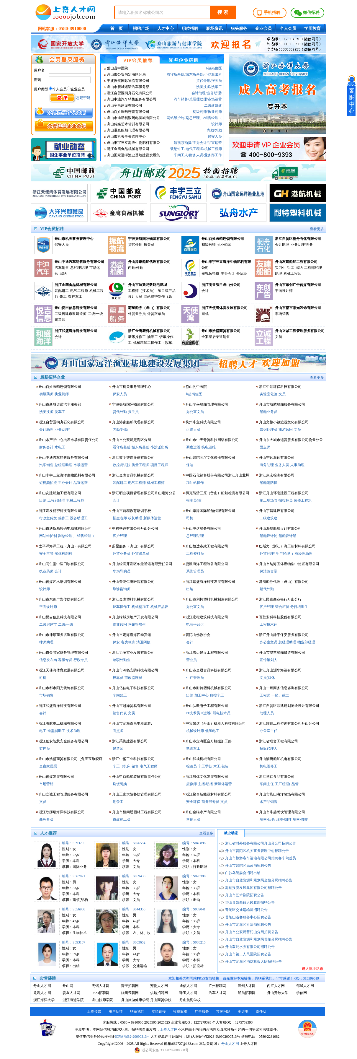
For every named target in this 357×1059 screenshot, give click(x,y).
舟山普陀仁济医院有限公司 (133, 582)
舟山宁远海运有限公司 (276, 458)
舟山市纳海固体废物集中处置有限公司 (289, 564)
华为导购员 (121, 571)
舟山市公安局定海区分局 (126, 74)
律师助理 (46, 642)
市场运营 (215, 99)
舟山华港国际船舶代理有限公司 (210, 511)
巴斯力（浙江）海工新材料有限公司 (287, 546)
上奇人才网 (169, 1029)
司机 (205, 314)
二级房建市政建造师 (70, 314)
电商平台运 (195, 624)
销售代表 (120, 713)
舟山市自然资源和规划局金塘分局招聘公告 (258, 880)
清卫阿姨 (143, 642)
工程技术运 (268, 624)
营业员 (191, 660)
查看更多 (317, 229)
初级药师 (200, 112)
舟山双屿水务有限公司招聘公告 (250, 947)
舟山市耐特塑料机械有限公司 (209, 688)
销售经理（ (213, 118)
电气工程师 (194, 149)
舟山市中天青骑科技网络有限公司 (212, 440)
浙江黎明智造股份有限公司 (133, 458)
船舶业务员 (268, 412)
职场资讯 (214, 28)
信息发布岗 (48, 660)
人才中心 (165, 28)
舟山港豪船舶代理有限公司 (128, 130)
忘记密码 (83, 98)
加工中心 (201, 695)
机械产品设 (159, 607)
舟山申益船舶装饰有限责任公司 (137, 777)
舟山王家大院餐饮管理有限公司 (137, 794)
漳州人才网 (247, 986)
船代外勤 (267, 589)
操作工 (63, 518)
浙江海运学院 (73, 1000)
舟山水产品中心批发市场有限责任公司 (69, 440)
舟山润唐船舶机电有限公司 (280, 759)
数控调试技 (121, 465)
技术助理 (73, 731)
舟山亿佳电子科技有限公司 (133, 688)
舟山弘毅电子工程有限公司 (207, 706)
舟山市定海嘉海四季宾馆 (131, 635)
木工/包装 (220, 766)
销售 (135, 766)
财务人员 (196, 155)
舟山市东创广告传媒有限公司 (298, 285)
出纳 (63, 273)
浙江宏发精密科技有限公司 (60, 511)
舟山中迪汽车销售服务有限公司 (131, 99)
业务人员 (282, 465)
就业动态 (231, 833)
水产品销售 (268, 802)
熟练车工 (193, 748)
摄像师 (191, 784)
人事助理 (297, 465)
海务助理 (267, 465)
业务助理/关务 (302, 245)
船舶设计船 (287, 536)
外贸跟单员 (156, 314)
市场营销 (46, 784)
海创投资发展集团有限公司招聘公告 (253, 888)
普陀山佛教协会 (198, 635)
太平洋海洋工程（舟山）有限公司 (65, 546)
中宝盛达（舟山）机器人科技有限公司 (216, 723)
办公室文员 (195, 412)
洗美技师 (203, 87)
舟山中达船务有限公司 (203, 528)
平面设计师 (284, 291)
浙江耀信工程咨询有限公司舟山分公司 (289, 723)
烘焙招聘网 (159, 993)
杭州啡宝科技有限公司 (203, 422)
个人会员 (288, 28)
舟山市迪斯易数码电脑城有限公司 (133, 118)
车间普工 (120, 695)
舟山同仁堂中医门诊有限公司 (62, 564)
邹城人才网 (305, 986)
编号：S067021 (73, 876)
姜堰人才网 (71, 993)
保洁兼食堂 (268, 571)
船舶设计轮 (268, 536)
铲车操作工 (121, 607)
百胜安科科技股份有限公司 (280, 617)
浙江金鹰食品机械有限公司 (128, 149)
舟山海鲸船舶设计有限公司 (280, 528)
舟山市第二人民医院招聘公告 (248, 954)
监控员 (44, 748)
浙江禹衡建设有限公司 (130, 741)
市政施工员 (121, 819)
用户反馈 (116, 1011)
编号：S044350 (133, 909)
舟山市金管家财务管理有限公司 (63, 652)
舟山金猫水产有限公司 (203, 812)
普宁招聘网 (130, 986)
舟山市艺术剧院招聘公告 (244, 895)
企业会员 (263, 28)
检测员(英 (194, 500)
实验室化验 (268, 394)
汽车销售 (181, 99)
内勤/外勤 (214, 130)
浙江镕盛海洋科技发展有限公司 (210, 582)
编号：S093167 (73, 942)
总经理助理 (198, 99)
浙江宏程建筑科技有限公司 (207, 617)
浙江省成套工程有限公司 (278, 741)
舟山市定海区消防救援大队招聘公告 (253, 961)
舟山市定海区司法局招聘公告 (248, 925)
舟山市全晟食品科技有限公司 (209, 670)
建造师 (118, 748)
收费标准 (180, 1011)
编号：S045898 (194, 843)
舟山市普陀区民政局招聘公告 (248, 865)
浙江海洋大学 (44, 1000)
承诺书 (243, 1011)
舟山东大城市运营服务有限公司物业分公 (291, 440)
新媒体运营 (152, 518)
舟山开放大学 (277, 993)
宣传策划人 (268, 660)
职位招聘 (190, 28)
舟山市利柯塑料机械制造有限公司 (212, 599)
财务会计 (46, 447)
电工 (42, 731)
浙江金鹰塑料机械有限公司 (149, 331)
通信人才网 (188, 986)
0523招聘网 (100, 993)
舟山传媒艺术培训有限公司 (128, 124)
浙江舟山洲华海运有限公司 (280, 670)
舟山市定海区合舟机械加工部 (209, 741)
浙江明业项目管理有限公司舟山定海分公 (144, 493)
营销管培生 (137, 624)
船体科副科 (63, 554)
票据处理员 (268, 429)
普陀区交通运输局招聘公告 (246, 910)
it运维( (206, 713)
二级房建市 (48, 624)
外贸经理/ (267, 554)
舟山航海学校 (190, 1000)
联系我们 (137, 1011)
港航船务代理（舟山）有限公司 (284, 582)
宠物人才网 (159, 986)
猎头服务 (239, 28)
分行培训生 (299, 607)
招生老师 (120, 518)
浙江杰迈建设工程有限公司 (207, 652)
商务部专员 (210, 802)
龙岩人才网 (42, 993)
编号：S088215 (194, 942)
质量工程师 (140, 465)
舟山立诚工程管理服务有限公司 (300, 331)
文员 (278, 337)
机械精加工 (140, 607)
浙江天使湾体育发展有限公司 (225, 308)
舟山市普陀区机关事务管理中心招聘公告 (257, 851)
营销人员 (193, 819)
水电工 (60, 447)
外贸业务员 (137, 314)
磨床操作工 (137, 337)
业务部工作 (213, 155)
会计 (205, 291)
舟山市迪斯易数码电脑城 (147, 285)
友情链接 (47, 978)
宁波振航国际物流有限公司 (128, 81)
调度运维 (193, 447)
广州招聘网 (217, 986)
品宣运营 (215, 143)
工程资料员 (195, 554)
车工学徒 (205, 766)
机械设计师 (195, 731)
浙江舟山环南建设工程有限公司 (284, 493)
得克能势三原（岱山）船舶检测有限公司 (217, 493)
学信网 (301, 993)
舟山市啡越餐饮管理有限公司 (282, 812)
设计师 (216, 124)
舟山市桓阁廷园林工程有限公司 (137, 812)
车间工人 (181, 155)
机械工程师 (213, 149)
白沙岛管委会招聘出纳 (243, 873)
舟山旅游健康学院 (134, 1000)
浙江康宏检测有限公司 (276, 475)
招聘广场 (141, 28)
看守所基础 (175, 74)
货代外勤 (203, 81)
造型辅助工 (56, 731)
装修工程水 (303, 500)
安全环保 (193, 802)
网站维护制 (175, 118)
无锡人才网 (100, 986)
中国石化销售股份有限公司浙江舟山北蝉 (217, 475)
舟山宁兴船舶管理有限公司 (207, 404)
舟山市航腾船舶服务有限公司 (282, 404)
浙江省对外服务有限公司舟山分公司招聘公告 (260, 843)
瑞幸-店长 (267, 819)
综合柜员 (282, 607)
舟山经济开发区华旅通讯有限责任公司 (142, 564)
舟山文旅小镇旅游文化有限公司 (284, 422)
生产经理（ (285, 554)
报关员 (216, 81)
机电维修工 (268, 766)
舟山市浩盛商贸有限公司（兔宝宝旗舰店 (70, 759)
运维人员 (193, 429)
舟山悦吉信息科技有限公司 (76, 308)
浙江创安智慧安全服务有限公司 (63, 741)
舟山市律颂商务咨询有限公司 (62, 635)
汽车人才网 (217, 993)
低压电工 (212, 731)
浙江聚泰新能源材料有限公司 (209, 794)
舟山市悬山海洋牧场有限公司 (282, 794)
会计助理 (198, 93)
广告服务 (202, 1011)
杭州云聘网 (130, 993)
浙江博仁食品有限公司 (276, 777)
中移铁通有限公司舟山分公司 (135, 528)
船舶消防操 (268, 483)
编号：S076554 (133, 843)
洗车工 (216, 87)
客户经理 (120, 536)
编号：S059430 (133, 876)
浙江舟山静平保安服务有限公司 (284, 635)
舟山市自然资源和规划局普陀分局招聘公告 (258, 939)
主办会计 (200, 143)
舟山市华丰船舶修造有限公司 (282, 652)
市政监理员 (133, 678)
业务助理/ (214, 93)
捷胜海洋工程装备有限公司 (207, 564)
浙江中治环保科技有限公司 (280, 387)
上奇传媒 (94, 1011)
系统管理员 (195, 571)
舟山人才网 (42, 986)
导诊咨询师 (121, 589)
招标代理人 (268, 748)
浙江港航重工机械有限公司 (60, 723)
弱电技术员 (221, 713)
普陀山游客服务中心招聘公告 (248, 917)
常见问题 (223, 1011)
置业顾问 (120, 624)
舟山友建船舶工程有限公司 (296, 262)
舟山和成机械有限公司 (203, 759)
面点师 (118, 731)
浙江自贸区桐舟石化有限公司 (130, 93)
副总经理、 (194, 118)
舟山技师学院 (102, 1000)
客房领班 (128, 642)
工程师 (265, 695)
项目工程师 (159, 465)
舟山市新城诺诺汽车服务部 (128, 87)
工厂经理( (282, 784)
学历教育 (312, 28)
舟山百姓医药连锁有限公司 (128, 112)
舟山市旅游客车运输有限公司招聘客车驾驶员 (260, 858)
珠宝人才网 (188, 993)
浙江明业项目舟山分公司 (221, 285)
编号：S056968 (73, 909)
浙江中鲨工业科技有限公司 (133, 759)
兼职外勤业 (121, 660)
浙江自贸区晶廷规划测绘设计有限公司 (289, 706)
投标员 (118, 678)
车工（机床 (121, 766)
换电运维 (209, 447)
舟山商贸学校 (160, 1000)
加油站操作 (195, 483)
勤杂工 (118, 802)
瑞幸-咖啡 (284, 819)
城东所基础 (194, 74)
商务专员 (46, 819)
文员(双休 (267, 678)
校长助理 (135, 518)
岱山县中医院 (117, 68)
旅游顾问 (286, 429)
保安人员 (215, 136)
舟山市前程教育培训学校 (131, 511)
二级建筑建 (213, 105)
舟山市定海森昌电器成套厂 (133, 723)
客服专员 (65, 660)
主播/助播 (205, 784)
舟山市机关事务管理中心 (126, 136)
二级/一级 (65, 624)
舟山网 (68, 986)
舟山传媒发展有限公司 (56, 777)
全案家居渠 (48, 766)
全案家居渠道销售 (216, 337)
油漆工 (152, 337)
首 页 (116, 28)
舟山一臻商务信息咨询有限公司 (284, 688)
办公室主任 (268, 731)
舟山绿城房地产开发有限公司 (135, 617)
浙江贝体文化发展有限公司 (207, 777)
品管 (295, 784)
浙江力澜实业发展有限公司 (133, 652)
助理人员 (267, 713)
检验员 (191, 766)
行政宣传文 (48, 518)
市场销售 (282, 314)
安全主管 (46, 554)
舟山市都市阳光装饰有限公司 (298, 308)
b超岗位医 (214, 68)
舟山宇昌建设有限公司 (124, 105)
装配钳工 (177, 149)
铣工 (63, 297)
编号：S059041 (194, 909)
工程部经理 (56, 500)
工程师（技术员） (142, 291)
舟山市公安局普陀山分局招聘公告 (251, 932)
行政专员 (80, 660)
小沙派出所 (213, 74)
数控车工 (75, 297)
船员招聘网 (247, 993)
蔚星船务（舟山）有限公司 (149, 308)
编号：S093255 (73, 843)
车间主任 (267, 784)
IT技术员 (193, 713)
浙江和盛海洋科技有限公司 (76, 331)
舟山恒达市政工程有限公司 (207, 546)
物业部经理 (306, 642)
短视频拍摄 (182, 143)
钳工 (290, 268)
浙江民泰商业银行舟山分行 (280, 599)
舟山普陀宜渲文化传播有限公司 (210, 458)
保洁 (189, 465)
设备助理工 (79, 518)
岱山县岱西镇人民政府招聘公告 (250, 902)
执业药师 (215, 112)
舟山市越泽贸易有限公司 (131, 706)
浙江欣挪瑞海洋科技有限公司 (62, 812)
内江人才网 (276, 986)
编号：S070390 (194, 876)
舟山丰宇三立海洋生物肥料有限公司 (226, 265)
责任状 (261, 1011)
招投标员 (286, 500)
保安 (116, 642)
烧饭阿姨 (120, 784)
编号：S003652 (133, 942)
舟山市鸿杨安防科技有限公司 (135, 670)
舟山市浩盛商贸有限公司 (221, 331)
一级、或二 (280, 695)
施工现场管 (268, 500)
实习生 (280, 268)
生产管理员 (195, 678)
